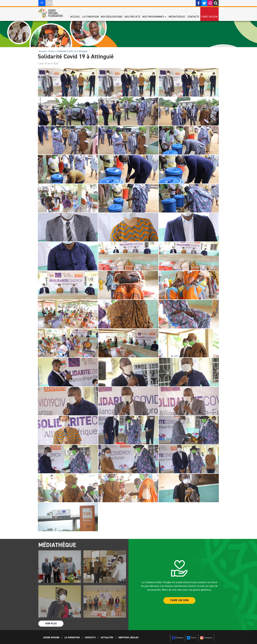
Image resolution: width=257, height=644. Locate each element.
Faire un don (209, 17)
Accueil (75, 17)
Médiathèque (177, 17)
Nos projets (132, 17)
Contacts (193, 17)
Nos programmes (154, 17)
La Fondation (90, 17)
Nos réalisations (111, 17)
